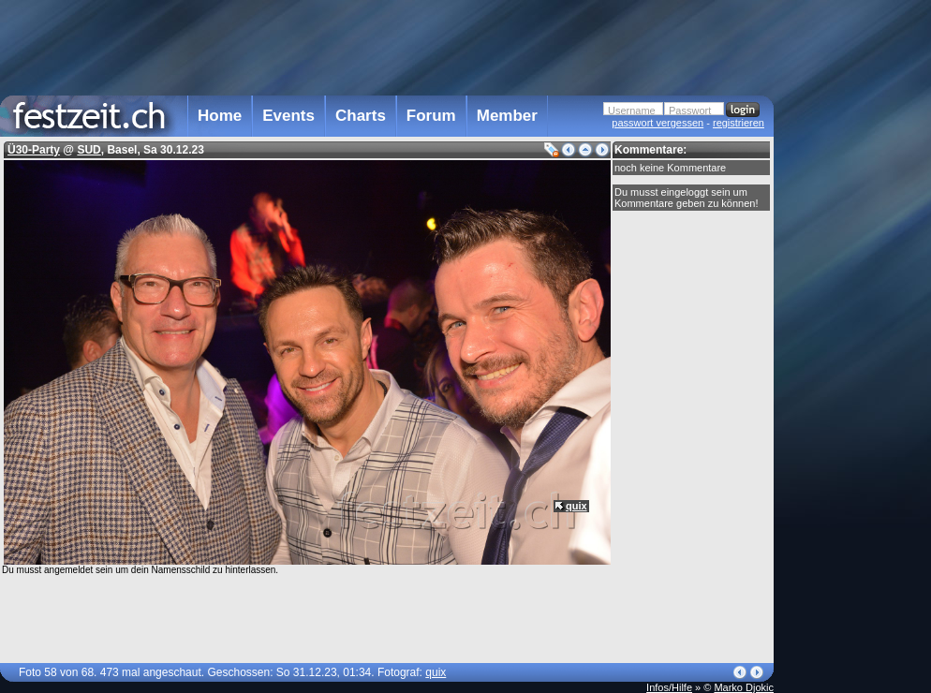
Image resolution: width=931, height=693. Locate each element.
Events (288, 116)
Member (507, 116)
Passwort (690, 110)
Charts (360, 116)
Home (220, 116)
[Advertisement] (856, 377)
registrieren (738, 122)
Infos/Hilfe (669, 687)
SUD (88, 149)
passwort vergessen (657, 122)
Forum (431, 116)
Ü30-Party (33, 149)
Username (632, 110)
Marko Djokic (744, 687)
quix (576, 505)
